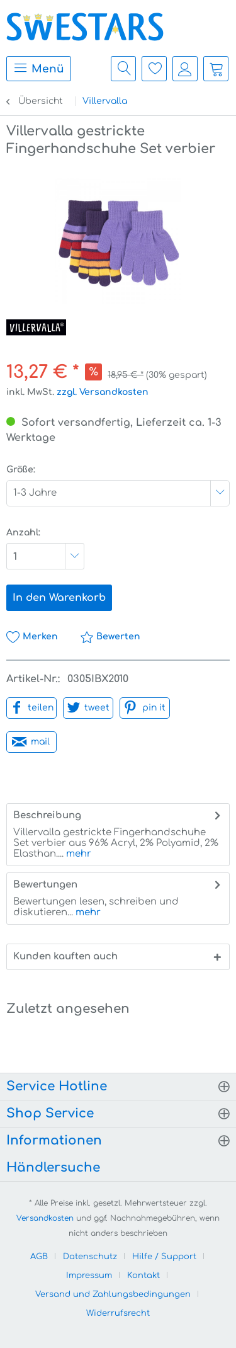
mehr (77, 853)
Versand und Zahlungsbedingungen (113, 1294)
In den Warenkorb (59, 597)
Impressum (89, 1275)
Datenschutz (90, 1256)
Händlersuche (53, 1167)
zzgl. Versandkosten (103, 392)
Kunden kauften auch (65, 956)
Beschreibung (47, 815)
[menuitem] (35, 68)
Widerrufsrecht (118, 1313)
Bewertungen (45, 884)
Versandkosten (45, 1218)
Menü (38, 67)
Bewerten (110, 636)
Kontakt (143, 1275)
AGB (39, 1256)
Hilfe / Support (164, 1256)
